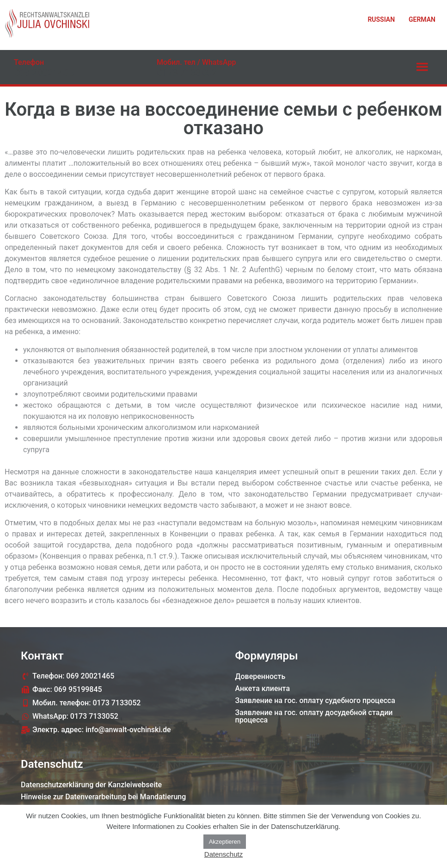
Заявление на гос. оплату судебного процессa (315, 700)
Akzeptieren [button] (225, 841)
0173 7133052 (187, 72)
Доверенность (260, 676)
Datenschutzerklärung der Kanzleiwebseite (91, 784)
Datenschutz (223, 854)
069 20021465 (44, 72)
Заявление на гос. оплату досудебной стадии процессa (314, 716)
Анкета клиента (262, 688)
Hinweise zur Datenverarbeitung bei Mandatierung (103, 796)
